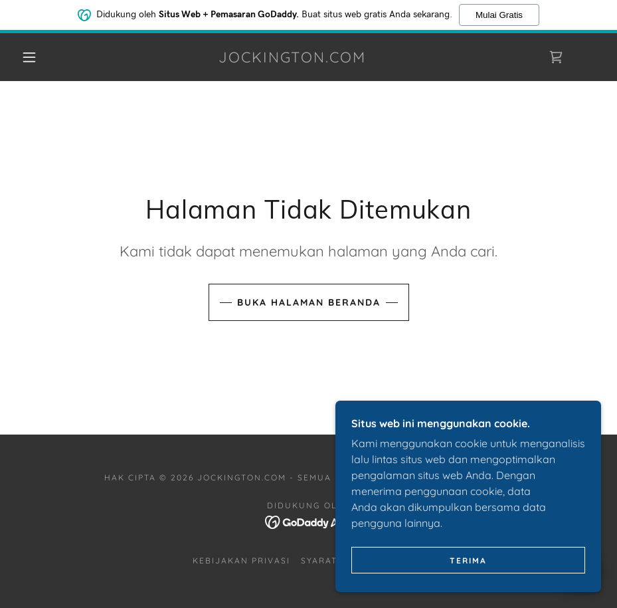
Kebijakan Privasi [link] (241, 560)
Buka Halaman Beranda (309, 302)
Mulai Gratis (499, 14)
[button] (29, 57)
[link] (292, 58)
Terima (468, 570)
